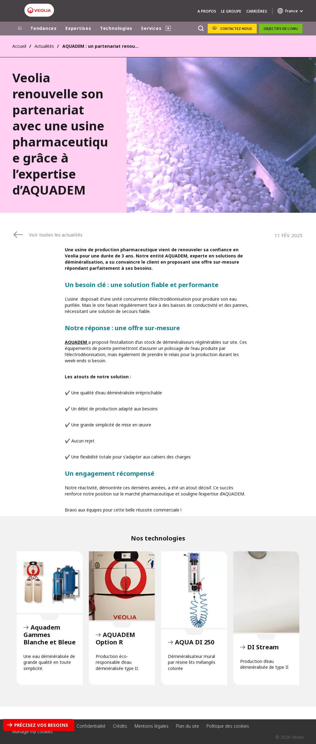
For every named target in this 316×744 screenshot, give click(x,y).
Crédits (120, 726)
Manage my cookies (32, 731)
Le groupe (231, 11)
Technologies (116, 28)
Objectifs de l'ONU (281, 28)
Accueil (19, 46)
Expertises (78, 28)
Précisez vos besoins (41, 725)
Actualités (44, 46)
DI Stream (266, 592)
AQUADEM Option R (122, 585)
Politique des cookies (227, 726)
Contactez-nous (236, 28)
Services (151, 28)
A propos (207, 11)
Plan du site (187, 726)
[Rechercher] (201, 28)
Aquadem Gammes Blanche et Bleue (50, 582)
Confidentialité (91, 726)
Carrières (256, 11)
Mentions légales (151, 726)
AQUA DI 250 (194, 589)
